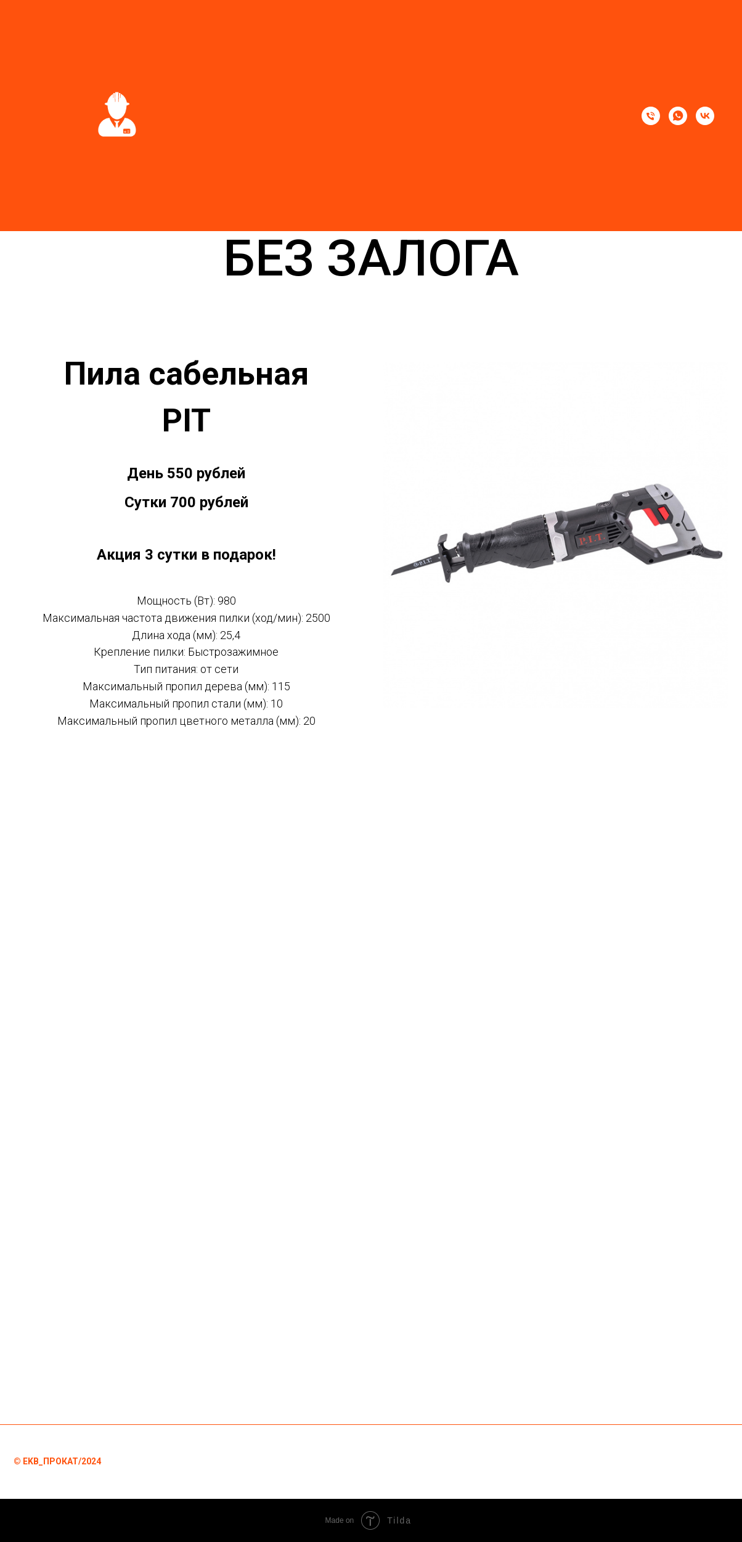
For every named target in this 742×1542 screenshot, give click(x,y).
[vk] (705, 116)
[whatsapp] (678, 116)
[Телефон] (651, 116)
